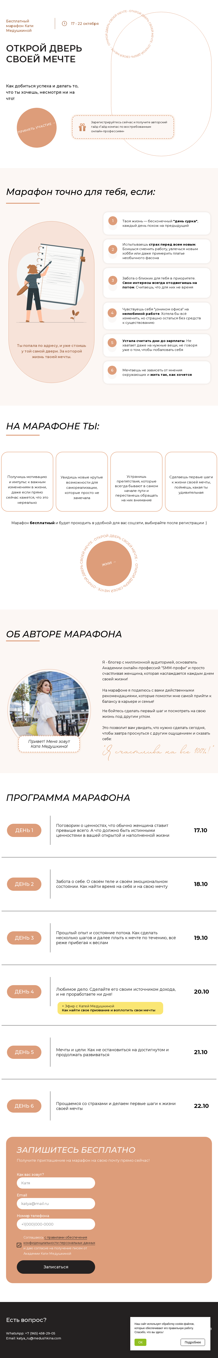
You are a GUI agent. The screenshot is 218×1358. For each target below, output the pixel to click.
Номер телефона (33, 1216)
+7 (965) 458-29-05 (40, 1333)
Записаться (56, 1267)
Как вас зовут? (30, 1174)
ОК (140, 1342)
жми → (109, 563)
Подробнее (193, 1342)
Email (22, 1195)
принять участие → (36, 127)
